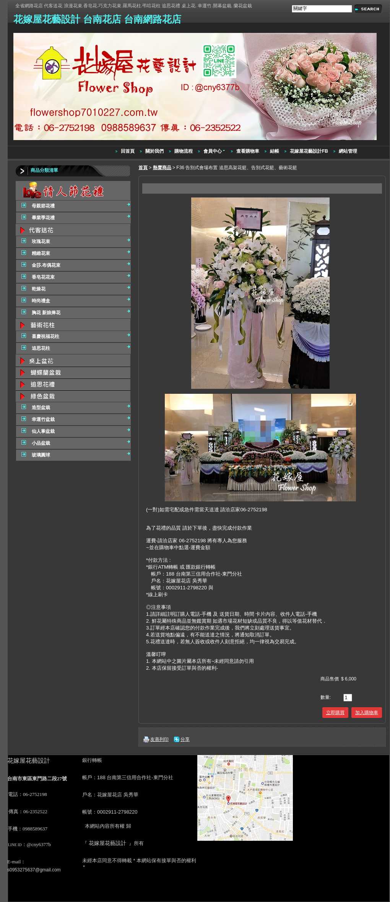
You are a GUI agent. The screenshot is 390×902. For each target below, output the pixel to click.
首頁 (143, 167)
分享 (185, 739)
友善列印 (159, 739)
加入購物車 (366, 712)
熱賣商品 (162, 167)
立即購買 (335, 712)
